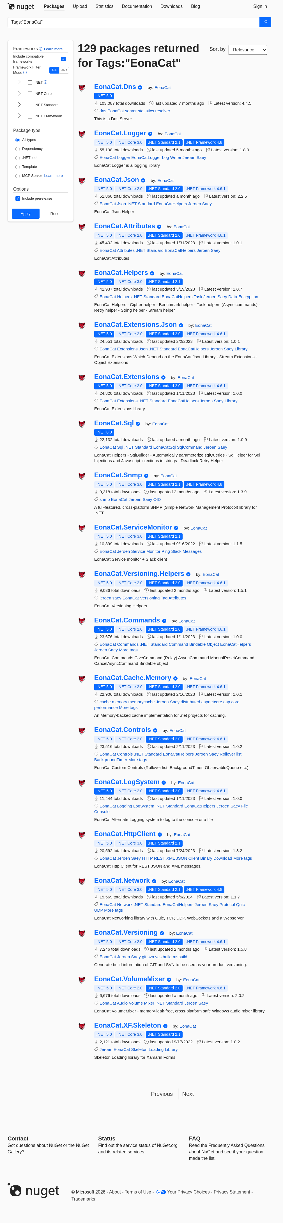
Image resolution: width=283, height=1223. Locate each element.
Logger (123, 157)
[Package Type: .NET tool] (26, 158)
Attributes (126, 250)
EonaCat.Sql (114, 423)
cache (105, 701)
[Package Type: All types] (25, 140)
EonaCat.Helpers (121, 273)
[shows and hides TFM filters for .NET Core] (19, 93)
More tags (128, 649)
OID (157, 499)
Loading (156, 1049)
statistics (146, 110)
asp (226, 701)
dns (103, 110)
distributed (190, 701)
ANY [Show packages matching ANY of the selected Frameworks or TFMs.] (64, 70)
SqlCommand (190, 447)
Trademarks (83, 1199)
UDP (98, 910)
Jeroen (189, 157)
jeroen (105, 597)
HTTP (147, 858)
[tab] (54, 6)
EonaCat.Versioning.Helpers (139, 574)
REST (159, 858)
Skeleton (139, 1049)
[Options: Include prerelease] (33, 198)
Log (165, 157)
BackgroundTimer (110, 759)
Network (124, 904)
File (244, 806)
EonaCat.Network (122, 880)
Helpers (124, 296)
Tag (164, 597)
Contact (18, 1138)
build (167, 956)
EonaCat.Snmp (118, 475)
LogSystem (143, 806)
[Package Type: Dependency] (29, 149)
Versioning (150, 597)
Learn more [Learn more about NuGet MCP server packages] (53, 176)
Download (222, 858)
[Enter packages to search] (134, 22)
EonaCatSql (164, 447)
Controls (125, 754)
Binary (206, 858)
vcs (158, 956)
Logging (124, 806)
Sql (120, 447)
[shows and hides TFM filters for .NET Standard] (19, 105)
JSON (181, 858)
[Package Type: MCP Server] (28, 176)
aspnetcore (211, 701)
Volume (136, 1003)
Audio (122, 1003)
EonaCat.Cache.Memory (132, 678)
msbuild (180, 956)
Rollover (227, 754)
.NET (132, 203)
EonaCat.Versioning (126, 932)
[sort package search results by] (247, 50)
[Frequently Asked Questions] (195, 1138)
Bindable (197, 644)
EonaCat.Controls (122, 730)
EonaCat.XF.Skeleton (127, 1025)
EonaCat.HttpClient (125, 834)
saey (116, 597)
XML (170, 858)
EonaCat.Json (116, 180)
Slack (176, 551)
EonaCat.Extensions (126, 377)
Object (213, 644)
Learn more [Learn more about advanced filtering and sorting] (53, 49)
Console (102, 811)
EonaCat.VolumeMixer (129, 979)
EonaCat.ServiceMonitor (133, 527)
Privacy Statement (232, 1192)
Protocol (227, 904)
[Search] (265, 22)
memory (119, 701)
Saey (201, 157)
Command (178, 644)
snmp (105, 499)
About (115, 1192)
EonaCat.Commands (127, 620)
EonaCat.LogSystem (127, 782)
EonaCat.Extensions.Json (135, 324)
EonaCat (163, 87)
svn (151, 956)
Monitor (153, 551)
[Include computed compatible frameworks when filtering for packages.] (63, 58)
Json (121, 203)
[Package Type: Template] (26, 167)
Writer (175, 157)
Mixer (149, 1003)
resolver (162, 110)
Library (241, 348)
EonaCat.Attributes (124, 226)
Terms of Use (138, 1192)
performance (106, 707)
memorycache (141, 701)
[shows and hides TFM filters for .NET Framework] (19, 116)
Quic (240, 904)
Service (138, 551)
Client (193, 858)
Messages (192, 551)
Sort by (218, 49)
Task (198, 296)
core (235, 701)
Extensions (127, 348)
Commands (128, 644)
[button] (41, 48)
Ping (166, 551)
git (144, 956)
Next (188, 1094)
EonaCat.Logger (120, 133)
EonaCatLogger (146, 157)
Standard (146, 203)
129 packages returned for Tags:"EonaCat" (138, 55)
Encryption (248, 296)
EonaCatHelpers (171, 203)
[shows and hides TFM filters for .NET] (19, 82)
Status (106, 1138)
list (238, 754)
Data (232, 296)
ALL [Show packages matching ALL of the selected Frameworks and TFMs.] (54, 70)
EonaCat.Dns (115, 87)
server (131, 110)
